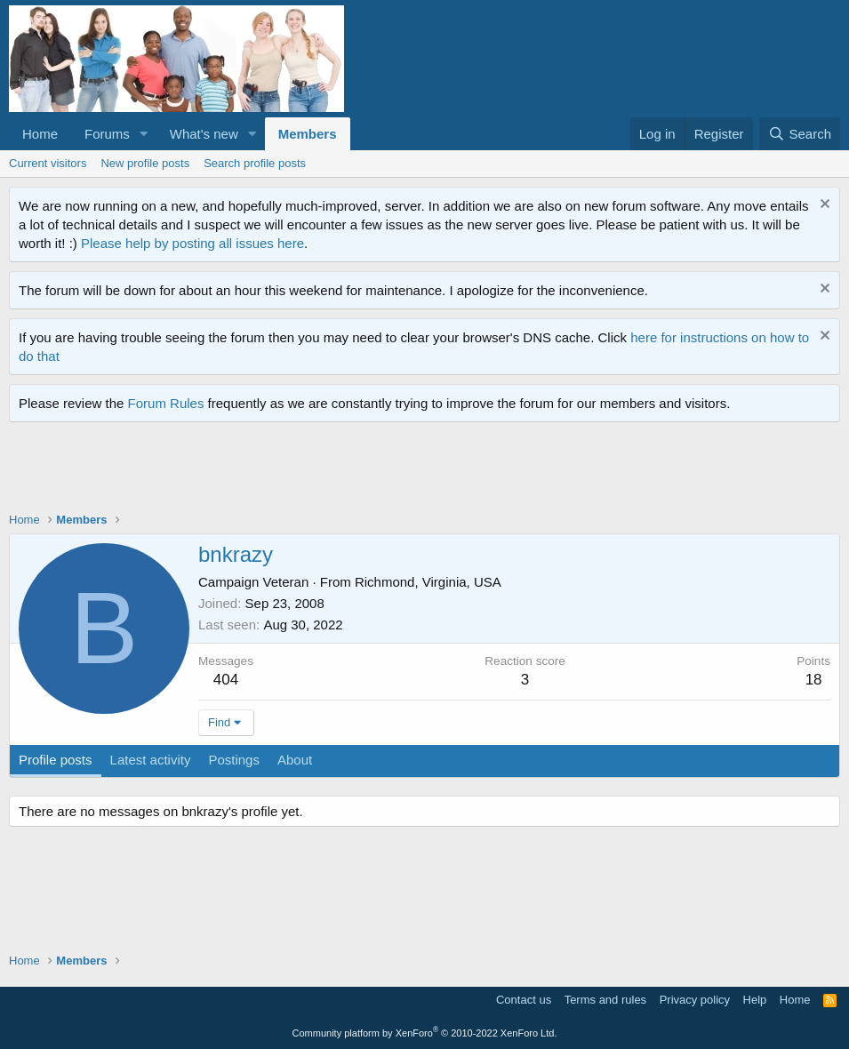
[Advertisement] (332, 471)
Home (40, 133)
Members (307, 133)
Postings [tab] (234, 759)
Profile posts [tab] (55, 759)
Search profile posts (255, 163)
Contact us (523, 999)
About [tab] (294, 759)
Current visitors (47, 163)
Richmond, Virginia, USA (428, 581)
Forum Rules (166, 403)
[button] (144, 133)
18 (813, 679)
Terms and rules (605, 999)
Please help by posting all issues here (192, 243)
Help (755, 999)
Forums (107, 133)
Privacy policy (695, 999)
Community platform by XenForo (424, 1033)
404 (225, 679)
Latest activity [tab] (150, 759)
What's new (204, 133)
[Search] (799, 133)
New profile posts (144, 163)
